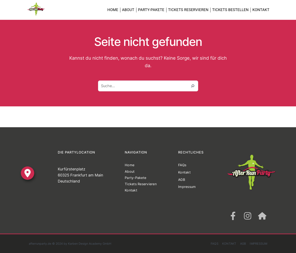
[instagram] (247, 216)
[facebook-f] (233, 216)
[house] (262, 216)
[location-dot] (27, 173)
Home (112, 10)
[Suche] (192, 86)
